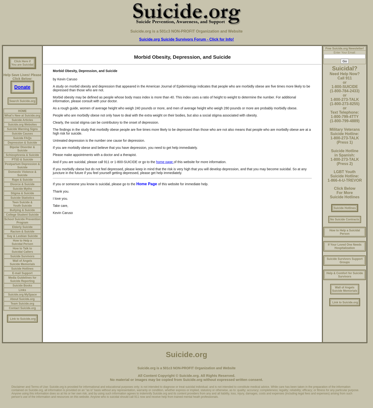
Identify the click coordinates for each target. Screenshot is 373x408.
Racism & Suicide (22, 231)
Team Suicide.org (22, 303)
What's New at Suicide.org (22, 115)
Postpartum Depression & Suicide (22, 165)
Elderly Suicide (22, 227)
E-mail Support (22, 273)
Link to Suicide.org (23, 319)
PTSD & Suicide (22, 159)
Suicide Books (22, 285)
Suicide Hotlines (22, 268)
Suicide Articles (22, 120)
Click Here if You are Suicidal (22, 63)
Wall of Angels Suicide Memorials (22, 262)
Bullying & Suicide (22, 210)
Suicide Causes (22, 133)
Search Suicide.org (22, 101)
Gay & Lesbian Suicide (22, 236)
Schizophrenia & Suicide (22, 155)
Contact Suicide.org (22, 308)
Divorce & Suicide (22, 184)
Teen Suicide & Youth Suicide (22, 204)
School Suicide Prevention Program (22, 221)
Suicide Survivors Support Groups (345, 260)
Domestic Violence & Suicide (22, 173)
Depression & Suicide (22, 142)
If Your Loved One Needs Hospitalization (345, 246)
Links (22, 290)
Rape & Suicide (22, 179)
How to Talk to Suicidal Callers (22, 250)
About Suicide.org (22, 299)
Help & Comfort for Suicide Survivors (344, 275)
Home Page (147, 184)
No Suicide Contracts (344, 219)
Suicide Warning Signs (22, 129)
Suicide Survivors (22, 256)
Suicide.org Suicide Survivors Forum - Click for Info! (186, 39)
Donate (22, 87)
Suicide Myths (22, 188)
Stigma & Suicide (22, 193)
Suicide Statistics (22, 197)
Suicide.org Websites (22, 124)
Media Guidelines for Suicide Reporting (22, 279)
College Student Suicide (22, 214)
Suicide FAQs (22, 138)
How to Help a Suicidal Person (22, 242)
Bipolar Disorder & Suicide (22, 149)
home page (165, 162)
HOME (22, 111)
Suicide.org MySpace (22, 294)
